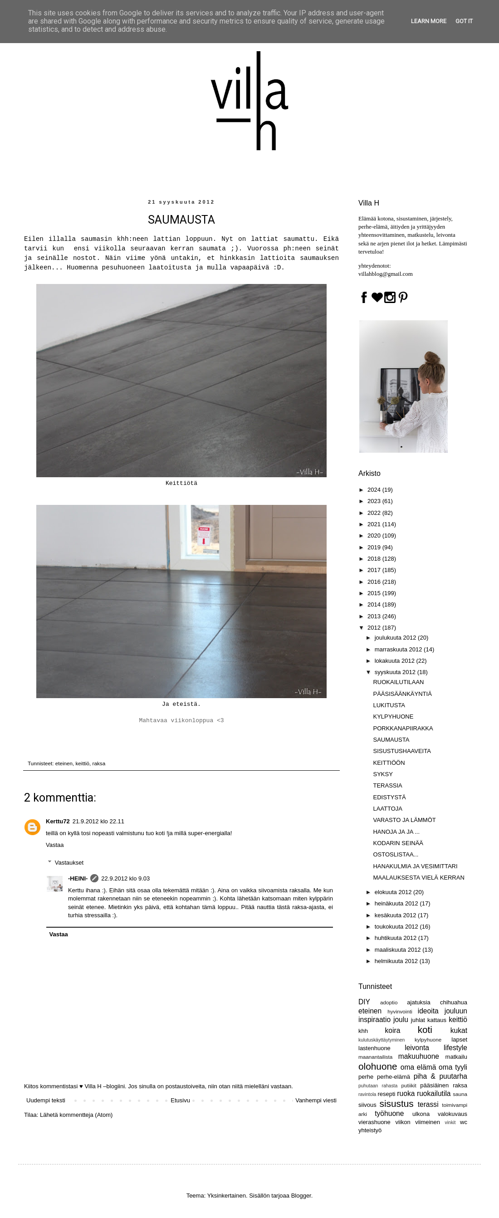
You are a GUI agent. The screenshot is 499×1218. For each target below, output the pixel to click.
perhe (365, 1076)
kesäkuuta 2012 (396, 915)
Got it (464, 21)
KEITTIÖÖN (389, 762)
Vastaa (55, 844)
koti (425, 1029)
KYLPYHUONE (393, 716)
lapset (459, 1039)
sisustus (397, 1103)
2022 (374, 512)
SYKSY (382, 774)
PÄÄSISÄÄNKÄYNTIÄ (402, 693)
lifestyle (455, 1048)
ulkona (421, 1113)
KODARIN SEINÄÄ (398, 843)
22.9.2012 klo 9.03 (125, 878)
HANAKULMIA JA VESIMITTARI (415, 866)
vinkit (450, 1122)
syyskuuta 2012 (396, 672)
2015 (374, 593)
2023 (374, 501)
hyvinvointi (399, 1011)
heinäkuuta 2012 (397, 903)
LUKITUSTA (389, 705)
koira (393, 1030)
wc (463, 1122)
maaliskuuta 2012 (399, 949)
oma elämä (418, 1067)
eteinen (64, 763)
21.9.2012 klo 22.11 (98, 821)
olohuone (377, 1066)
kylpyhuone (428, 1039)
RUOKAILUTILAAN (398, 682)
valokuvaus (452, 1113)
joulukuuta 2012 (396, 637)
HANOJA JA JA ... (396, 831)
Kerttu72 (58, 821)
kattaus (436, 1020)
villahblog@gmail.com (385, 273)
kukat (458, 1030)
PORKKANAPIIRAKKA (403, 728)
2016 (374, 581)
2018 (374, 558)
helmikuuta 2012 (397, 961)
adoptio (388, 1002)
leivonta (417, 1048)
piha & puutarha (440, 1076)
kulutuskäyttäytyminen (381, 1039)
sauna (460, 1094)
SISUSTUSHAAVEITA (402, 751)
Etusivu (180, 1100)
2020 (374, 535)
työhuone (389, 1113)
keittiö (83, 763)
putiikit (408, 1085)
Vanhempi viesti (316, 1100)
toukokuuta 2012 (397, 926)
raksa (99, 763)
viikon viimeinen (417, 1122)
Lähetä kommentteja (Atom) (76, 1114)
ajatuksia (418, 1002)
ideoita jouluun (442, 1011)
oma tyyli (453, 1067)
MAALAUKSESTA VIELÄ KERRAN (418, 877)
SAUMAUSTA (391, 739)
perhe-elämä (393, 1076)
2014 (374, 604)
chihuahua (453, 1002)
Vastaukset (69, 862)
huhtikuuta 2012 (396, 937)
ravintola (367, 1094)
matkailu (456, 1056)
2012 (374, 627)
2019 (374, 547)
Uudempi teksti (45, 1100)
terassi (428, 1104)
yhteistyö (370, 1130)
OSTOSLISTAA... (395, 854)
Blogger (301, 1195)
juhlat (418, 1020)
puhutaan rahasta (377, 1085)
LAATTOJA (387, 808)
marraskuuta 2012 (399, 649)
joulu (400, 1019)
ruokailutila (434, 1093)
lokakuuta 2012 (395, 660)
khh (363, 1030)
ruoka (406, 1093)
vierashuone (374, 1122)
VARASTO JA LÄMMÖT (404, 820)
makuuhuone (418, 1056)
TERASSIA (387, 785)
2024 (374, 489)
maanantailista (375, 1057)
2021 (374, 524)
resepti (386, 1094)
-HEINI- (78, 878)
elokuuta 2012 (394, 892)
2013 (374, 616)
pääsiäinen (434, 1085)
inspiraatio (374, 1019)
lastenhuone (374, 1048)
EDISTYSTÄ (389, 797)
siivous (367, 1104)
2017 (374, 570)
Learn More (428, 21)
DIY (364, 1002)
